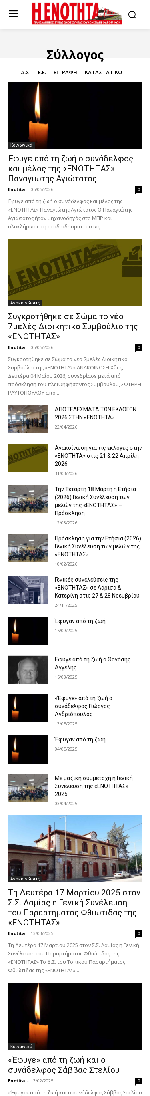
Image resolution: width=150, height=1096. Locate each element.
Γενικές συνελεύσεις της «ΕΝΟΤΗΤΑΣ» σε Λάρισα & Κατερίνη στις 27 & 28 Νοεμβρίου (97, 587)
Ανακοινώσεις (25, 303)
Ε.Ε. (42, 72)
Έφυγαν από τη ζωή (80, 621)
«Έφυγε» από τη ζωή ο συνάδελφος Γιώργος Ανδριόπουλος (83, 706)
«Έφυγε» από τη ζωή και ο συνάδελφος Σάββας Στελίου (64, 1065)
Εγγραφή (65, 72)
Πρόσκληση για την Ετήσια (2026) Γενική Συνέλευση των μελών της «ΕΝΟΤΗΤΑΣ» (98, 546)
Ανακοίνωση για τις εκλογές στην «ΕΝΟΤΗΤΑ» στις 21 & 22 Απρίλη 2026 (98, 456)
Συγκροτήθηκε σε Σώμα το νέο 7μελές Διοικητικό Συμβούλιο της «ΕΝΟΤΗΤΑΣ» (73, 326)
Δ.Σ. (25, 72)
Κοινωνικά (21, 145)
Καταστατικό (103, 72)
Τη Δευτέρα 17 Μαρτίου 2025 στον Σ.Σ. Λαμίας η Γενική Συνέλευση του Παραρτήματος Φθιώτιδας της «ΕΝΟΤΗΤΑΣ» (74, 907)
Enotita (16, 189)
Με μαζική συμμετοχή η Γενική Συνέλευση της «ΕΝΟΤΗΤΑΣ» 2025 (94, 786)
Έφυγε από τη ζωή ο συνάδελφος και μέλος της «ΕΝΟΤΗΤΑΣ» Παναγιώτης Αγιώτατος (70, 168)
